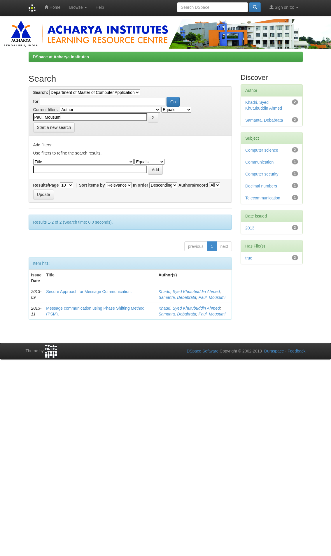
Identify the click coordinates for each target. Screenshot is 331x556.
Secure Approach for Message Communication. (89, 291)
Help (100, 7)
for (36, 101)
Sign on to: (283, 7)
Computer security (262, 174)
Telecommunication (262, 198)
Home (52, 7)
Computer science (261, 150)
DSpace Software (202, 351)
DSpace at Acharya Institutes (61, 57)
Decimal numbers (261, 186)
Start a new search (54, 127)
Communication (259, 162)
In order (140, 185)
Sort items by (92, 185)
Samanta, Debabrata (177, 297)
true (248, 258)
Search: (40, 92)
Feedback (296, 351)
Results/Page (46, 185)
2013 (249, 228)
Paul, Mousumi (211, 297)
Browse (78, 7)
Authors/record (193, 185)
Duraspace (274, 351)
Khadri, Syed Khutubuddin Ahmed (189, 291)
